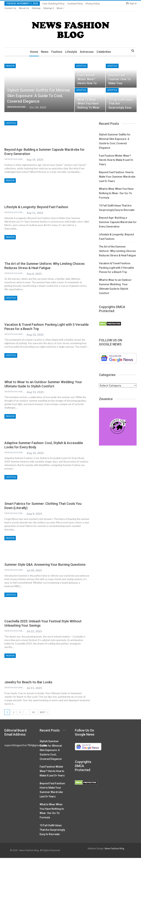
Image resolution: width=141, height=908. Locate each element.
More (89, 3)
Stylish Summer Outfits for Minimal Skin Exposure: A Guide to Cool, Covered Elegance (39, 91)
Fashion (56, 47)
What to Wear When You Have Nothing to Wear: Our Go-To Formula (88, 104)
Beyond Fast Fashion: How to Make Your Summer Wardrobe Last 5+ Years (121, 79)
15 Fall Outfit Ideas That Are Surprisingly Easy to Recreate (52, 825)
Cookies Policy (75, 3)
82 (33, 708)
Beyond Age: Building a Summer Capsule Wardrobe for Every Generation (118, 218)
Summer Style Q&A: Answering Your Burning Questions (45, 560)
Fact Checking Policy (53, 3)
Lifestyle (71, 47)
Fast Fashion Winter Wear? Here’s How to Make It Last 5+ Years (87, 79)
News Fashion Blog (114, 844)
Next (44, 707)
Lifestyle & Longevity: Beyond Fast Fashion (36, 202)
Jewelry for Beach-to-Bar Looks (28, 678)
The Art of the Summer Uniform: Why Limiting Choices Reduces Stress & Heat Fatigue (117, 246)
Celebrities (105, 47)
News (44, 47)
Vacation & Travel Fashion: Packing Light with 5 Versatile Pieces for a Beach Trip (116, 263)
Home (33, 47)
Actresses (88, 47)
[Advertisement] (70, 881)
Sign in (131, 3)
